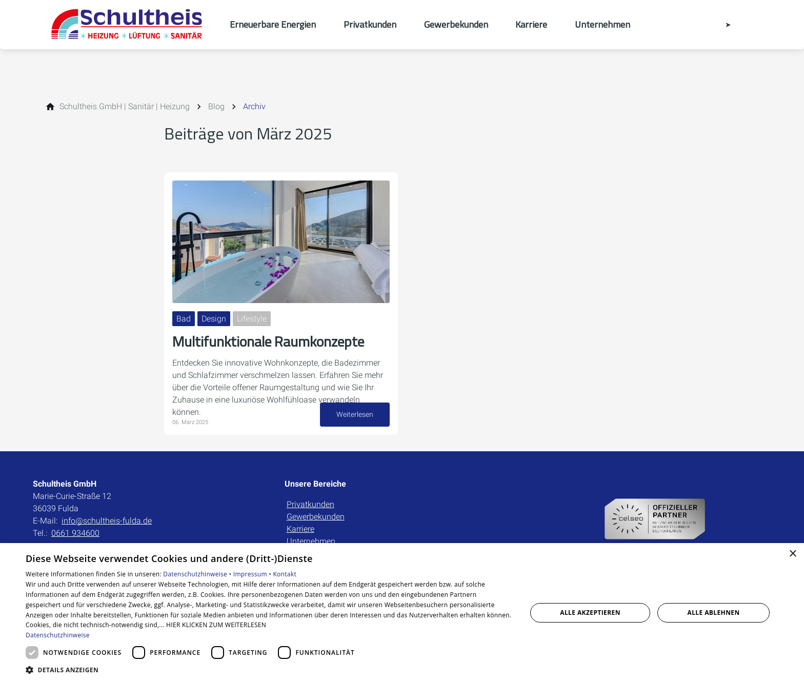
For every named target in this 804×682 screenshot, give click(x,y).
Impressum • (253, 574)
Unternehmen (311, 541)
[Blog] (216, 106)
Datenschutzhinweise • (198, 574)
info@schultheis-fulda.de (107, 521)
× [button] (792, 554)
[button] (269, 669)
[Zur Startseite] (131, 24)
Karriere (300, 529)
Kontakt (284, 574)
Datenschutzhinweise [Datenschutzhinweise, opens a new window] (58, 635)
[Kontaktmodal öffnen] (721, 24)
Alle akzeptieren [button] (590, 612)
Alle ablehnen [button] (714, 612)
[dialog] (402, 612)
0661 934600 (75, 533)
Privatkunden (310, 504)
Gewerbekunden (316, 516)
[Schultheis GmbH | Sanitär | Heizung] (124, 106)
